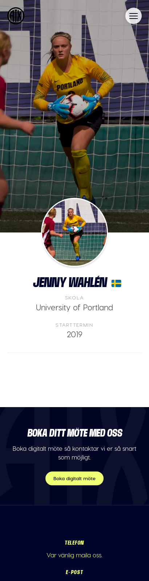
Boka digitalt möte (74, 478)
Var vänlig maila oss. (74, 554)
